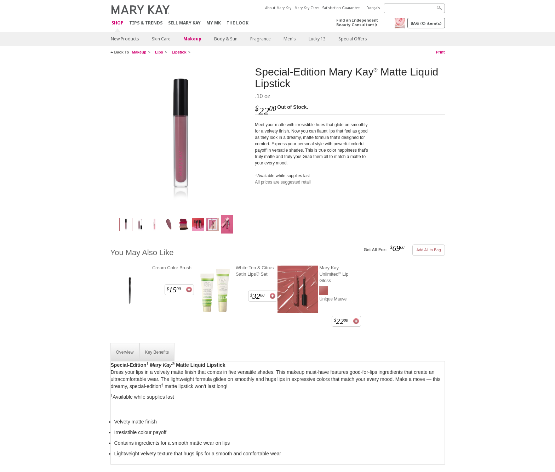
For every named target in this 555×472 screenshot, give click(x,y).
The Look (237, 23)
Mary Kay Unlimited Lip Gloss (333, 274)
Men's (290, 39)
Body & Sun (226, 39)
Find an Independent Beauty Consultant (357, 22)
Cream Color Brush (171, 267)
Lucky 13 (317, 39)
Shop (117, 23)
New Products (125, 39)
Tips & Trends (145, 23)
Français (373, 7)
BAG (426, 23)
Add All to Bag (428, 250)
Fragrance (260, 39)
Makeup (192, 39)
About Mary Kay (278, 7)
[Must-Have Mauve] (180, 137)
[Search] (414, 8)
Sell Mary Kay (184, 23)
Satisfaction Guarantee (341, 7)
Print (440, 52)
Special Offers (352, 39)
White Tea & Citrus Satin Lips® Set (255, 271)
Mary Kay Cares (306, 7)
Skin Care (161, 39)
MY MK (213, 23)
